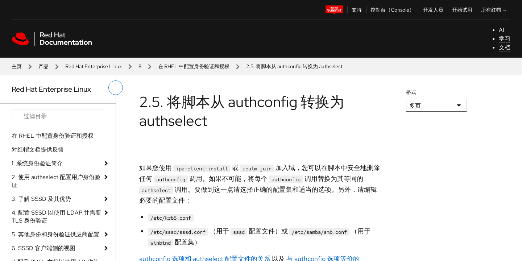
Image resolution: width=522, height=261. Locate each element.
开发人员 (433, 10)
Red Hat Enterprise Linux (93, 66)
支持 (357, 10)
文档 (504, 47)
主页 (17, 66)
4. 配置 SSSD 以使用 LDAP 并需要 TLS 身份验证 (56, 216)
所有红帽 (494, 10)
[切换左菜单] (115, 87)
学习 (504, 38)
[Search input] (58, 116)
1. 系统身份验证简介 (37, 163)
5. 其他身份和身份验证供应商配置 (55, 234)
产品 (43, 66)
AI (501, 30)
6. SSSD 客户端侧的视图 (43, 248)
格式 (411, 92)
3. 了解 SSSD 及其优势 (41, 199)
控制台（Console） (392, 10)
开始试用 (462, 10)
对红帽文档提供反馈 (38, 149)
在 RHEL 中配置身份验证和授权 (193, 66)
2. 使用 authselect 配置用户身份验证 (56, 181)
